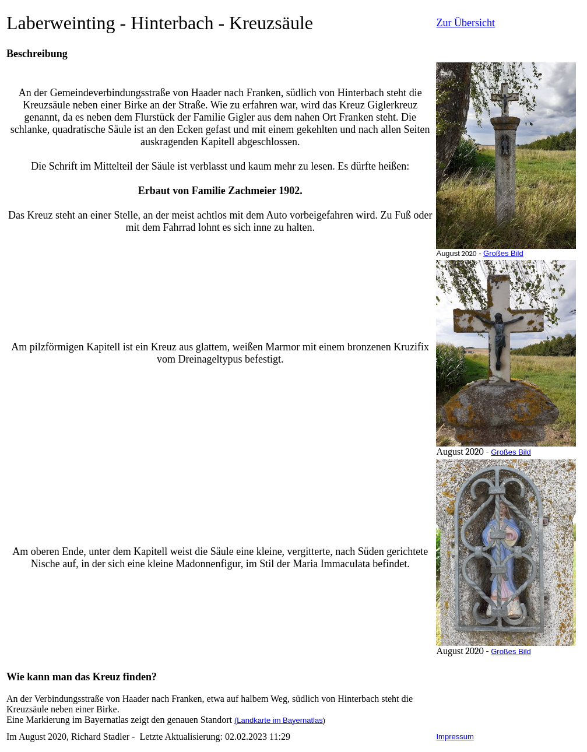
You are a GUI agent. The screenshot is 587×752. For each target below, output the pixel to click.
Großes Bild (503, 253)
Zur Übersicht (465, 23)
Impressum (454, 736)
